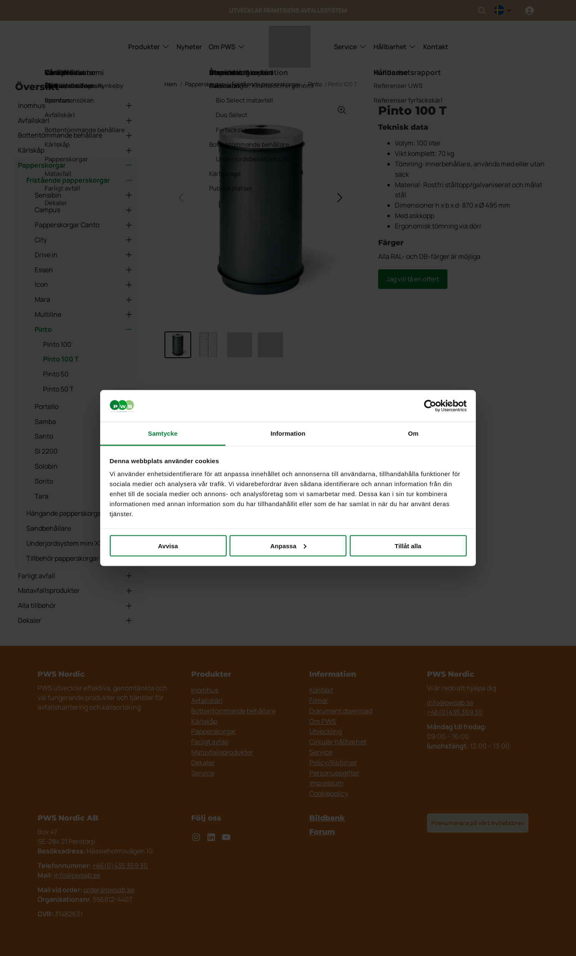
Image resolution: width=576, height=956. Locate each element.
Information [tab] (288, 433)
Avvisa (168, 545)
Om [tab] (413, 433)
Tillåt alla (408, 545)
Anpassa (288, 545)
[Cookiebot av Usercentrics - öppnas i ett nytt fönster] (430, 406)
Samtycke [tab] (163, 433)
